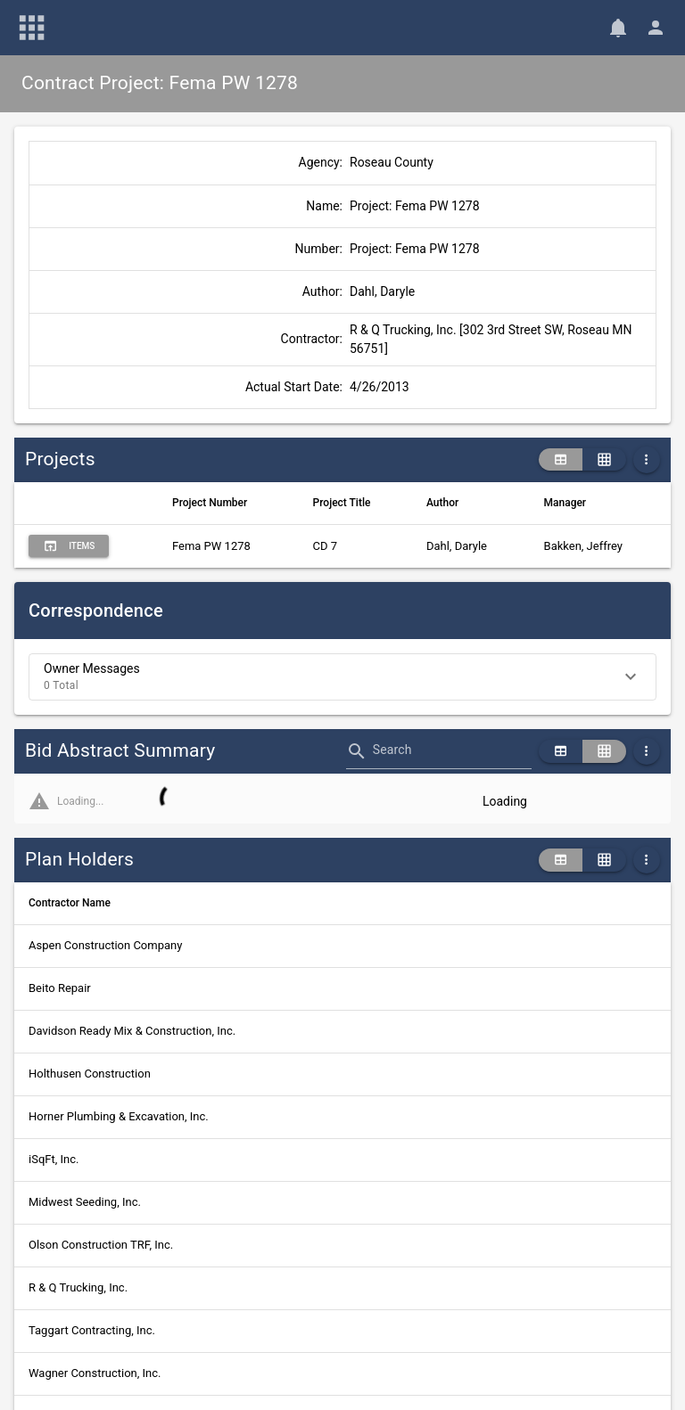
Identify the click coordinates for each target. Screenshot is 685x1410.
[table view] (560, 459)
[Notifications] (618, 27)
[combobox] (452, 756)
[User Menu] (655, 27)
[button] (342, 677)
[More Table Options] (646, 460)
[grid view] (604, 459)
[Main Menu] (32, 27)
